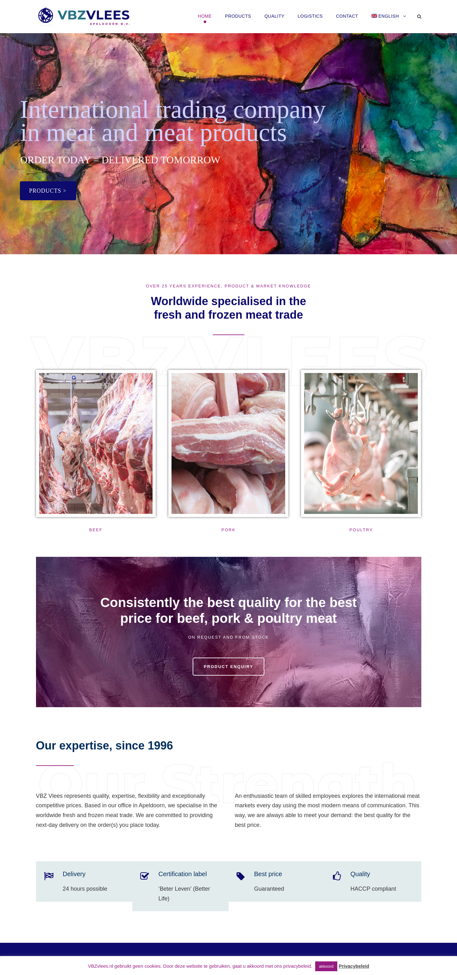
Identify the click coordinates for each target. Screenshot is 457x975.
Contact (347, 16)
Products (238, 16)
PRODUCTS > (48, 191)
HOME (205, 16)
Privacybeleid (354, 966)
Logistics (310, 16)
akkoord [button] (326, 966)
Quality (274, 16)
